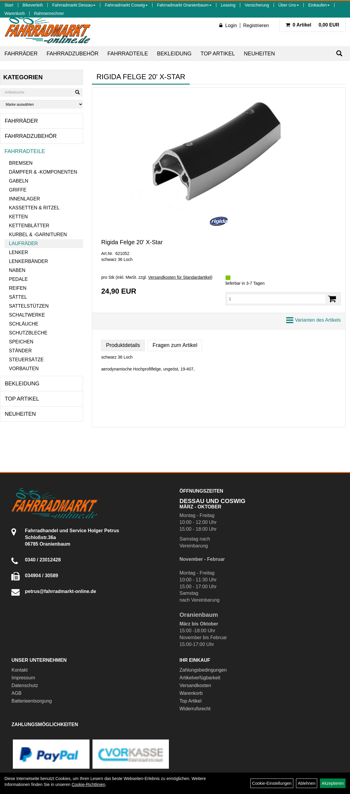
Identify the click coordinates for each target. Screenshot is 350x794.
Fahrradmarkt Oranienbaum (184, 5)
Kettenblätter (29, 225)
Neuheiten (259, 54)
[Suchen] (339, 53)
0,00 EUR (312, 24)
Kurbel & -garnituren (38, 234)
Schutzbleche (28, 332)
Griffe (18, 189)
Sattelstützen (29, 306)
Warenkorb (14, 13)
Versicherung (257, 5)
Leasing (228, 5)
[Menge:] (276, 298)
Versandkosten (195, 685)
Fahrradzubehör (72, 54)
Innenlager (24, 198)
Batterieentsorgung (31, 700)
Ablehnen (306, 783)
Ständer (20, 350)
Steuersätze (26, 359)
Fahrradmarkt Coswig (126, 5)
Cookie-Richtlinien (88, 784)
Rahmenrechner (49, 13)
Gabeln (18, 180)
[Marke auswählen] (41, 104)
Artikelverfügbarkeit (200, 677)
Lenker (18, 252)
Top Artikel (218, 54)
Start (8, 5)
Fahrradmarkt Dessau (73, 5)
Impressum (23, 677)
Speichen (21, 341)
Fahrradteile (127, 54)
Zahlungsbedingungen (203, 669)
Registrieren (256, 25)
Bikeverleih (33, 5)
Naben (17, 270)
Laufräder (23, 243)
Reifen (18, 288)
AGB (16, 693)
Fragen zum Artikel (174, 345)
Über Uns (288, 5)
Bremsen (21, 163)
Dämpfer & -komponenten (43, 172)
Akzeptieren (333, 783)
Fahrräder (21, 54)
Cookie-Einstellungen (272, 783)
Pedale (18, 279)
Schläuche (23, 323)
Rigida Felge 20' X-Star (132, 242)
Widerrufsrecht (195, 708)
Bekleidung (174, 54)
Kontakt (19, 669)
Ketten (18, 216)
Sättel (18, 297)
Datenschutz (24, 685)
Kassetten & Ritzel (34, 207)
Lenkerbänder (28, 261)
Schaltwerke (27, 314)
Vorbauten (24, 368)
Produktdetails (123, 345)
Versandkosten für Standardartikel (179, 277)
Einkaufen (319, 5)
